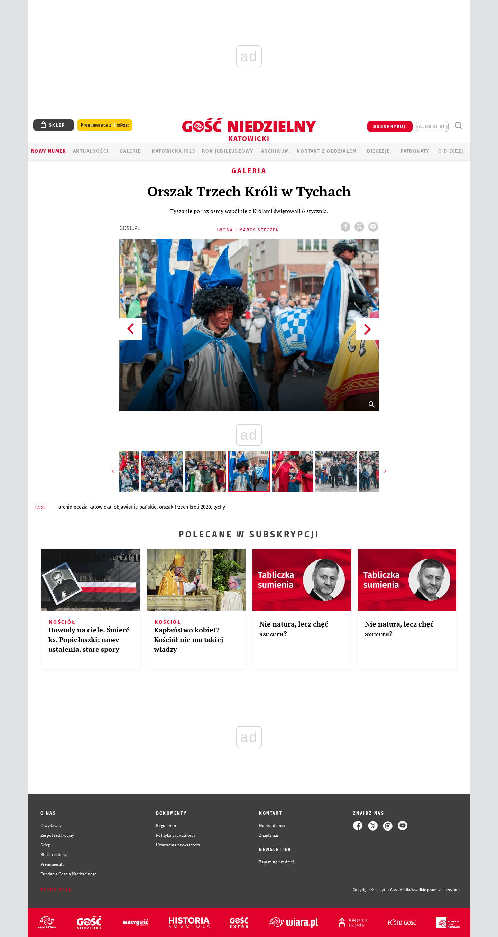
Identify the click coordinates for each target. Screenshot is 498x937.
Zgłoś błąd (56, 890)
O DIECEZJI (451, 151)
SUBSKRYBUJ (390, 126)
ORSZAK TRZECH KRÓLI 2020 (185, 507)
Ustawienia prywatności (178, 844)
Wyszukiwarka (458, 125)
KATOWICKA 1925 (173, 151)
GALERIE (130, 151)
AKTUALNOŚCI (90, 151)
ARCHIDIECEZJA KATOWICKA (84, 507)
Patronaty (415, 151)
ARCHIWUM (275, 151)
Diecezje (378, 151)
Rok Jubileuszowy (227, 151)
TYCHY (219, 507)
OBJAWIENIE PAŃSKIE (135, 507)
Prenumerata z (105, 125)
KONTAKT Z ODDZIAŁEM (327, 151)
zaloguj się (432, 126)
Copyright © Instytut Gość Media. (382, 890)
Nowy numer (48, 151)
